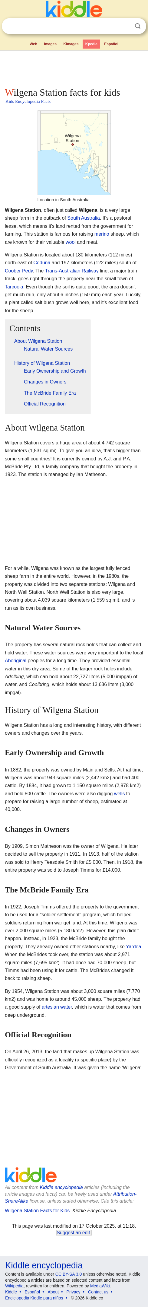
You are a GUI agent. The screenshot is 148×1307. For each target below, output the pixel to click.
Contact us (98, 1292)
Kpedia (91, 44)
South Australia (83, 218)
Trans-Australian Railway (72, 270)
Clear (125, 26)
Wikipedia (14, 1285)
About (53, 1292)
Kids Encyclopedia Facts (28, 101)
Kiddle (11, 1292)
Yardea (133, 946)
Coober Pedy (19, 270)
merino (101, 234)
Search (137, 26)
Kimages (70, 44)
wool (71, 242)
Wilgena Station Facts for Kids (37, 1210)
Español (111, 44)
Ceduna (41, 262)
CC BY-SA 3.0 (68, 1274)
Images (50, 44)
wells (119, 793)
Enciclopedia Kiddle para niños (34, 1298)
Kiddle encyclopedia (61, 1187)
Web (33, 44)
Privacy (74, 1292)
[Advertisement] (74, 67)
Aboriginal (15, 660)
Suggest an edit (73, 1232)
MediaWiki (100, 1285)
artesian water (57, 1007)
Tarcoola (14, 286)
